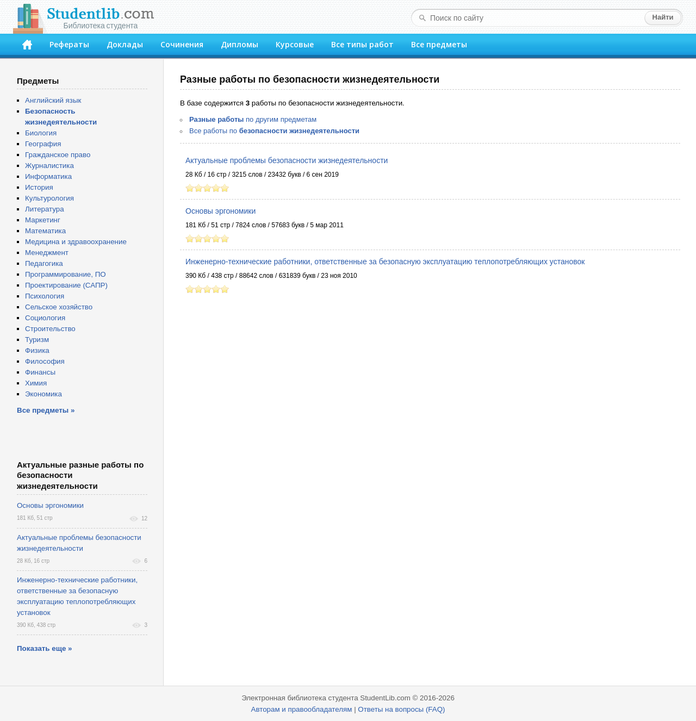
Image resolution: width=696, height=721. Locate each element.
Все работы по (274, 131)
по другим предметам (252, 119)
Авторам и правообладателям (301, 709)
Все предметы (439, 44)
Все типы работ (362, 44)
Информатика (48, 176)
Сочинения (181, 44)
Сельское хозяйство (58, 307)
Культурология (49, 198)
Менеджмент (47, 252)
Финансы (40, 372)
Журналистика (49, 165)
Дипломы (239, 44)
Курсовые (295, 44)
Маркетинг (42, 220)
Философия (45, 361)
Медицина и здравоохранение (76, 242)
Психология (44, 296)
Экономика (43, 394)
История (39, 187)
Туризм (37, 339)
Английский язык (53, 100)
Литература (44, 209)
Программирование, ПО (65, 274)
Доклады (125, 44)
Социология (45, 318)
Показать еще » (44, 648)
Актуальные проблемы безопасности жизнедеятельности (286, 160)
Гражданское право (57, 155)
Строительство (50, 329)
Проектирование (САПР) (66, 285)
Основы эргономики (220, 211)
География (43, 144)
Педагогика (44, 263)
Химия (36, 383)
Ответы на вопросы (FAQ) (401, 709)
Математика (45, 231)
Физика (37, 350)
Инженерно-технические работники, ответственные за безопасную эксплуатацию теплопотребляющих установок (385, 261)
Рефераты (69, 44)
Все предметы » (45, 410)
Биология (41, 133)
